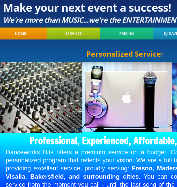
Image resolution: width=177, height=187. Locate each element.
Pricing (126, 33)
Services (73, 33)
